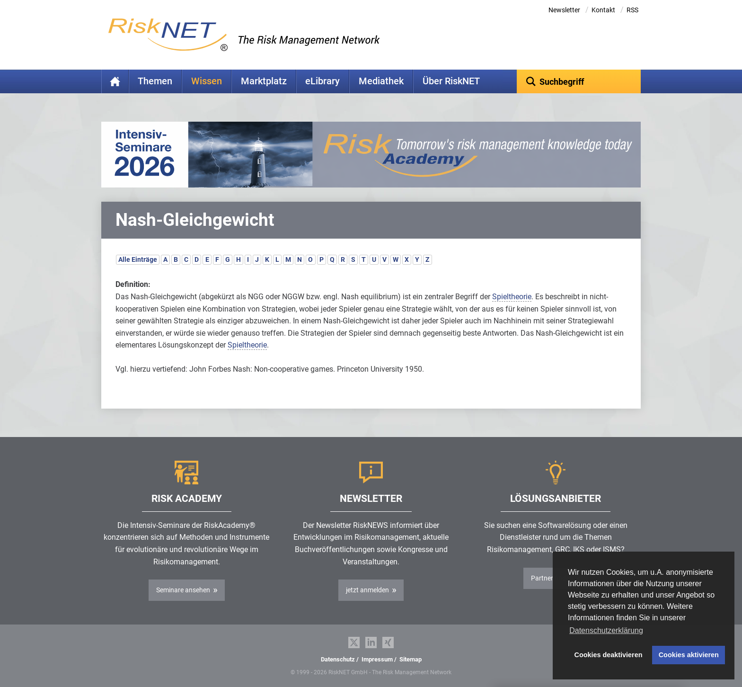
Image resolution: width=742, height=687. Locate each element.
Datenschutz (338, 659)
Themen (155, 81)
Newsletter (564, 10)
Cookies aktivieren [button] (689, 655)
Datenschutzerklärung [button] (606, 630)
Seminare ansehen (183, 590)
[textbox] (579, 81)
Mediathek (381, 81)
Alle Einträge (137, 259)
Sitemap (410, 659)
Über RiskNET (451, 81)
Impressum (377, 659)
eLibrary (322, 81)
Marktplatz (264, 81)
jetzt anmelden (367, 590)
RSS (632, 10)
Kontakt (603, 10)
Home (115, 81)
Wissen (206, 81)
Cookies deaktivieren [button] (608, 655)
